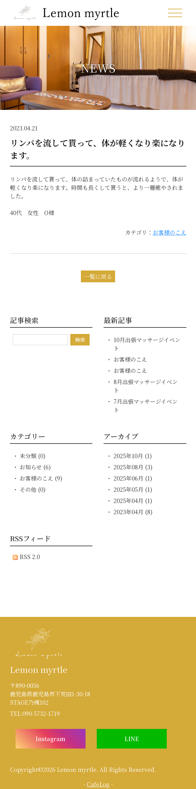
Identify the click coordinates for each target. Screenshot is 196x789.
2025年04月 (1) (133, 500)
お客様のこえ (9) (41, 478)
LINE (131, 739)
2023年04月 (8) (133, 512)
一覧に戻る (98, 276)
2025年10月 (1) (133, 456)
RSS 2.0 (26, 556)
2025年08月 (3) (133, 467)
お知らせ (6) (35, 467)
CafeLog (98, 784)
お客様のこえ (169, 232)
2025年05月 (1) (133, 489)
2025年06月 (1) (133, 478)
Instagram (50, 739)
